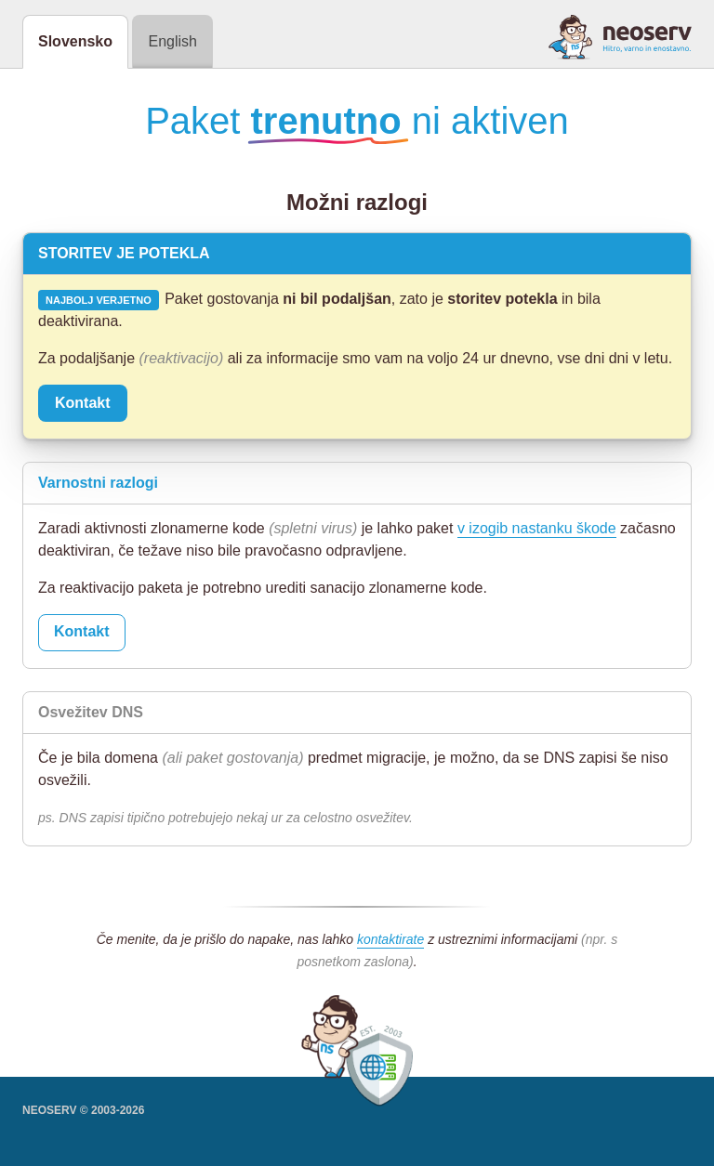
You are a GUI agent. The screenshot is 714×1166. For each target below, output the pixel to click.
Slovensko (75, 41)
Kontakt (83, 403)
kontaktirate (390, 939)
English (172, 41)
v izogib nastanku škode (536, 528)
